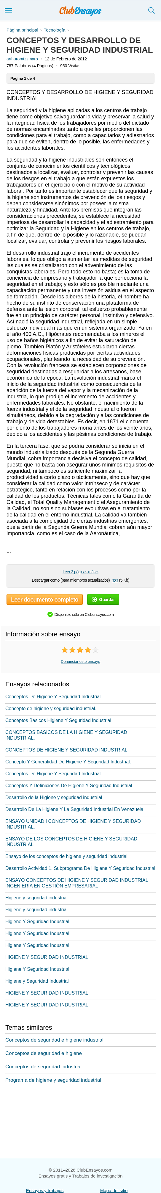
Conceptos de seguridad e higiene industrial (54, 1040)
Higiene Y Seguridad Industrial (37, 921)
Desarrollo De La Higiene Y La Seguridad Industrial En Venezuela (74, 809)
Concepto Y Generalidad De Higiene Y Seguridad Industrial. (68, 761)
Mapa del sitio (114, 1190)
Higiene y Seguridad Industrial (36, 981)
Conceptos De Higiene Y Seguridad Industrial (53, 696)
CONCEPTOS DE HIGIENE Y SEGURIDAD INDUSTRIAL (66, 749)
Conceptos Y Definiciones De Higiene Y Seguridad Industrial (68, 785)
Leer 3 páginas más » (80, 571)
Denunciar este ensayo (80, 661)
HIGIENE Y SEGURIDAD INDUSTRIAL (46, 957)
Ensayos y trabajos (45, 1190)
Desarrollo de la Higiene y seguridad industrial (53, 797)
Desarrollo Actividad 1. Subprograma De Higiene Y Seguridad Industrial (80, 868)
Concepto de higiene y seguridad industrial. (50, 708)
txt (115, 580)
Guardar (103, 599)
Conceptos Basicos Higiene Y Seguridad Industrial (58, 720)
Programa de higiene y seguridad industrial (53, 1080)
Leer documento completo (44, 599)
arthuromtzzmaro (22, 59)
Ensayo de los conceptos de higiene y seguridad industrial (66, 856)
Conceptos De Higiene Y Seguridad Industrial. (53, 773)
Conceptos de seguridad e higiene (43, 1053)
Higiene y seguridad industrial (36, 897)
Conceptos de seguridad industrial (43, 1067)
